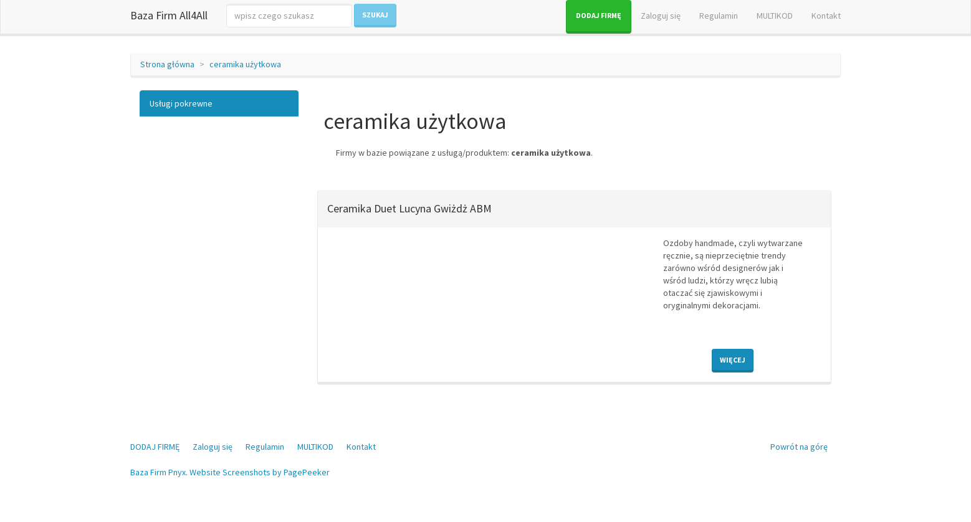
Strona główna (167, 64)
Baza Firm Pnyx (158, 472)
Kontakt (826, 15)
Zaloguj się (661, 15)
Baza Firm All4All (169, 15)
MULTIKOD (775, 15)
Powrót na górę (799, 446)
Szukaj (375, 14)
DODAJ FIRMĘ (598, 15)
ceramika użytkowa (245, 64)
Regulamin (718, 15)
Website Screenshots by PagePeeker (259, 472)
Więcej (732, 359)
